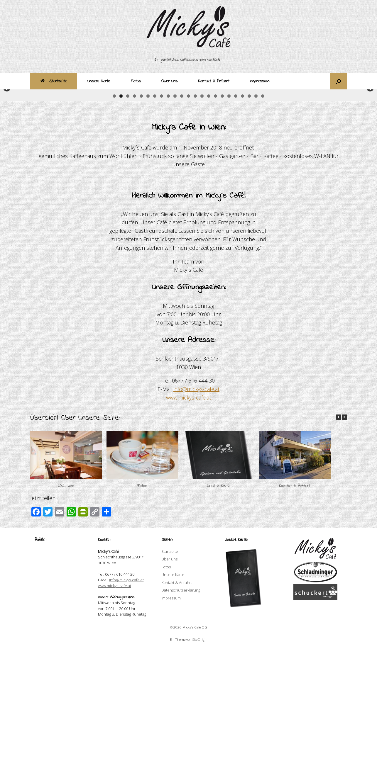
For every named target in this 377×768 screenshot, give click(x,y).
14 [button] (202, 213)
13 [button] (195, 213)
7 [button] (154, 213)
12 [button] (188, 213)
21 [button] (249, 213)
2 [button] (121, 213)
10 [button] (175, 213)
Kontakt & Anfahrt (213, 81)
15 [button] (208, 213)
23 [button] (262, 213)
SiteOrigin (199, 757)
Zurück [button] (7, 146)
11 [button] (181, 213)
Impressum (259, 81)
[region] (188, 153)
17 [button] (222, 213)
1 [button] (114, 213)
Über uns (169, 81)
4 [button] (134, 213)
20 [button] (242, 213)
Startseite (53, 81)
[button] (338, 81)
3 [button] (127, 213)
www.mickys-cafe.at (188, 514)
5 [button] (141, 213)
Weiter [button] (369, 146)
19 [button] (235, 213)
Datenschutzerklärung (180, 707)
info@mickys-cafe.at (196, 506)
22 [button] (256, 213)
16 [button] (215, 213)
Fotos (136, 81)
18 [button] (229, 213)
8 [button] (161, 213)
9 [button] (168, 213)
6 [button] (148, 213)
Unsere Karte (98, 81)
